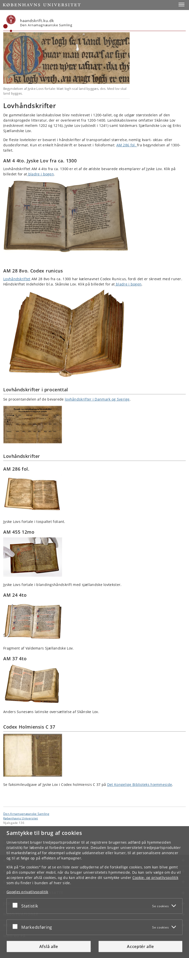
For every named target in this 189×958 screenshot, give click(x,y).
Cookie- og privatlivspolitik (155, 877)
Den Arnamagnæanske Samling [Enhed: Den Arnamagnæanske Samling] (26, 814)
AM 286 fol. (126, 145)
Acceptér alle (140, 946)
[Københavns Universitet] (9, 23)
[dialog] (94, 892)
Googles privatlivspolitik (27, 891)
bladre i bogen (40, 174)
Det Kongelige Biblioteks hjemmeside (139, 784)
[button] (181, 4)
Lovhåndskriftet (17, 278)
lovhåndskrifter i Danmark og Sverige (97, 399)
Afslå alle (48, 946)
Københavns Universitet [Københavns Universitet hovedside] (20, 818)
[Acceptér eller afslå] (16, 905)
